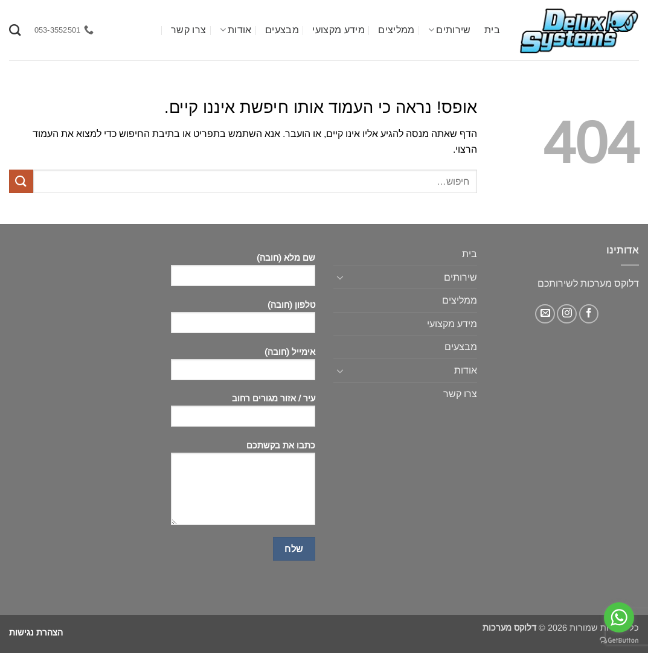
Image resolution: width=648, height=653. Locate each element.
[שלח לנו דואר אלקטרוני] (545, 314)
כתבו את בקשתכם (243, 487)
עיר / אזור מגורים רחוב (243, 414)
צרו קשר (188, 30)
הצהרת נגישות (36, 632)
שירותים (449, 30)
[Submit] (21, 181)
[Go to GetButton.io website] (619, 641)
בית (492, 30)
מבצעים (282, 30)
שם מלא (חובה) (243, 274)
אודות (236, 30)
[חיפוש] (15, 30)
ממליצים (396, 30)
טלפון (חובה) (243, 321)
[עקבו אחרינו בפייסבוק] (589, 314)
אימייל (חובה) (243, 368)
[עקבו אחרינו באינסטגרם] (567, 314)
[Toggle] (340, 277)
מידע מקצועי (338, 30)
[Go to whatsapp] (619, 617)
